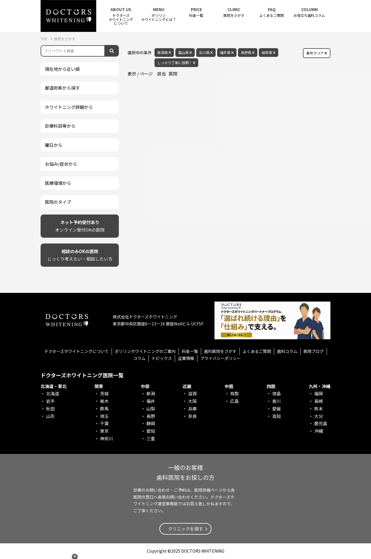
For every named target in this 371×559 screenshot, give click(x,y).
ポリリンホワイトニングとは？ (158, 14)
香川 (276, 401)
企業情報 (186, 358)
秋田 (50, 408)
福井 (150, 401)
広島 (234, 401)
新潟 (150, 393)
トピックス (162, 358)
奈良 (192, 416)
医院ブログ (313, 351)
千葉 (104, 423)
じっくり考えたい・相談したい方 (79, 255)
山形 (50, 416)
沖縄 (318, 431)
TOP (44, 38)
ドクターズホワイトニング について (121, 16)
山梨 (150, 408)
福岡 (318, 393)
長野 (150, 416)
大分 (318, 416)
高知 (276, 416)
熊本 (318, 408)
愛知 (150, 431)
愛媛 (276, 408)
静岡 (150, 423)
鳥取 (234, 393)
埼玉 (104, 416)
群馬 (104, 408)
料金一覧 (196, 12)
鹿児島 (320, 423)
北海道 (52, 393)
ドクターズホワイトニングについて (76, 351)
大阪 (192, 401)
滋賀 (192, 393)
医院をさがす (234, 12)
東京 (104, 431)
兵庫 (192, 408)
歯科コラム (287, 351)
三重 (150, 438)
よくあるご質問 (271, 12)
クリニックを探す (185, 529)
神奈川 (106, 438)
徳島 (276, 393)
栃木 (104, 401)
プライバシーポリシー (220, 358)
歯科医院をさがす (220, 351)
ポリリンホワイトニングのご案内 (145, 351)
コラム (139, 358)
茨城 (104, 393)
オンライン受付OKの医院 (80, 226)
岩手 (50, 401)
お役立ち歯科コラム (309, 12)
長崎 (318, 401)
